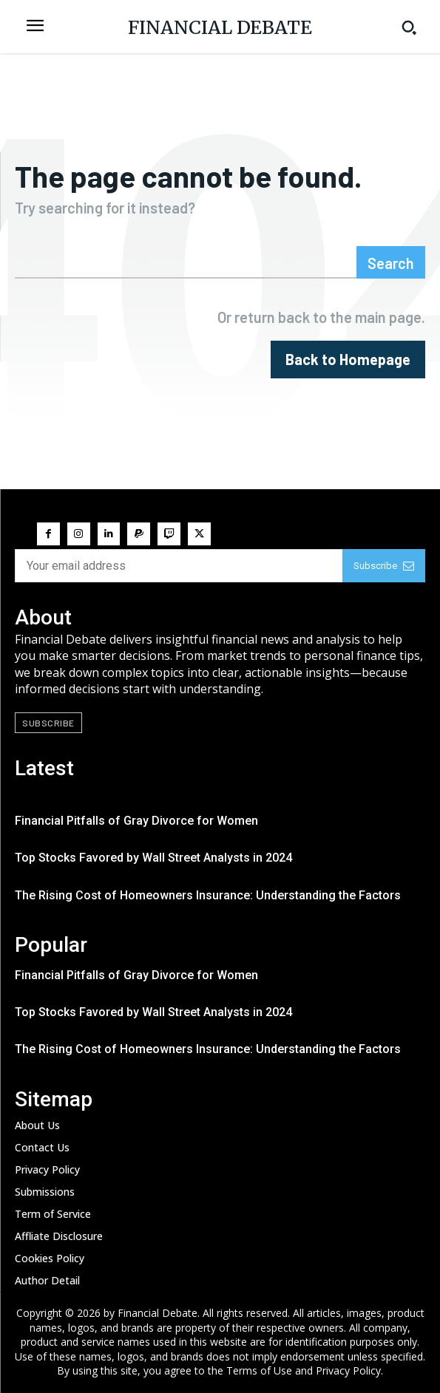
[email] (178, 565)
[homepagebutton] (348, 359)
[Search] (390, 262)
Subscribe (383, 565)
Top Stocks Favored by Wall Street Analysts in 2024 (153, 858)
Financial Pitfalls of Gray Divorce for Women (136, 821)
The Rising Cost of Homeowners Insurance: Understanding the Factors (208, 895)
